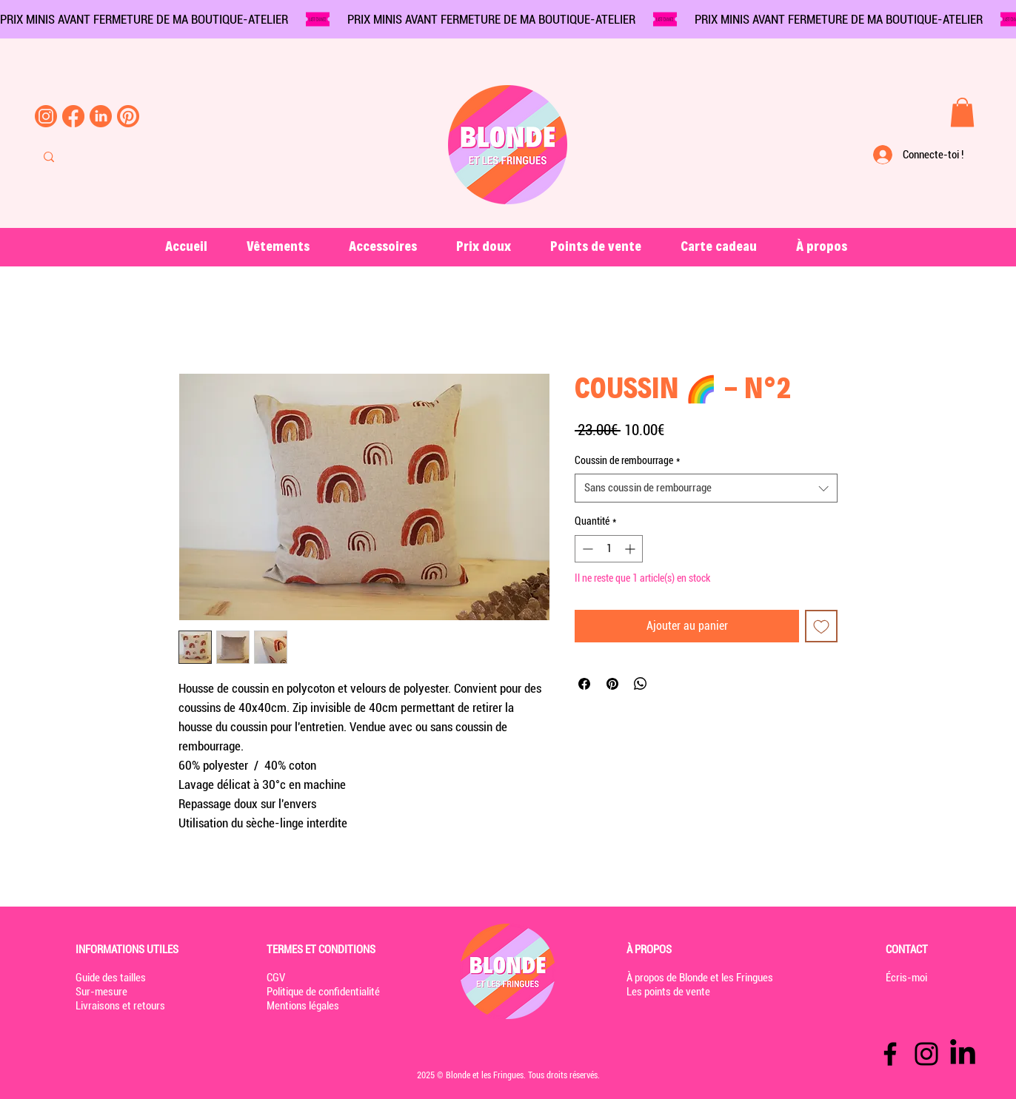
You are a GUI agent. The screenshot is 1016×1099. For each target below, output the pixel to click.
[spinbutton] (608, 549)
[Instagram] (926, 1053)
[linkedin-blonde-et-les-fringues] (101, 116)
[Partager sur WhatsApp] (640, 684)
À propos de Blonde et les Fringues (699, 977)
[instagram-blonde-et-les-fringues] (46, 116)
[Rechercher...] (107, 156)
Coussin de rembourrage (627, 460)
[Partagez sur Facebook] (584, 684)
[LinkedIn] (962, 1053)
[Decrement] (586, 549)
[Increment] (631, 549)
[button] (962, 112)
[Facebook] (890, 1053)
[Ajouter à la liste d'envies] (821, 626)
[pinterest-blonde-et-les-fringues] (128, 116)
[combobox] (706, 488)
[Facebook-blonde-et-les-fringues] (73, 116)
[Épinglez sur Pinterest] (612, 684)
